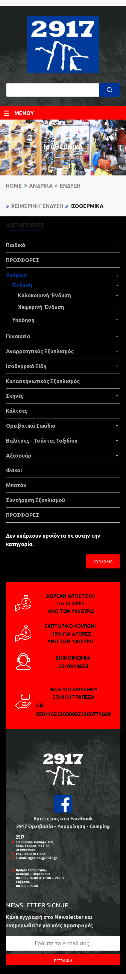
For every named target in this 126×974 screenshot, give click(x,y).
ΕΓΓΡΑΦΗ (63, 960)
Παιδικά (15, 245)
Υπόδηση (23, 320)
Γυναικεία (18, 336)
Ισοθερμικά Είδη (26, 366)
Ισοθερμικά (87, 206)
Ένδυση (70, 186)
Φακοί (14, 470)
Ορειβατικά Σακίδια (30, 426)
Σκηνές (14, 396)
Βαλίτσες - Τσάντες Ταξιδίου (42, 441)
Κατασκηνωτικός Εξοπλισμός (43, 381)
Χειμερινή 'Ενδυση (37, 206)
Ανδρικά (41, 186)
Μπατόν (16, 485)
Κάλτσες (16, 411)
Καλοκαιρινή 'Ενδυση (44, 295)
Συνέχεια (103, 561)
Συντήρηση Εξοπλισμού (35, 500)
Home (14, 186)
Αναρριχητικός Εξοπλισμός (40, 351)
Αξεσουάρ (18, 455)
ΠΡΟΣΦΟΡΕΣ (22, 260)
